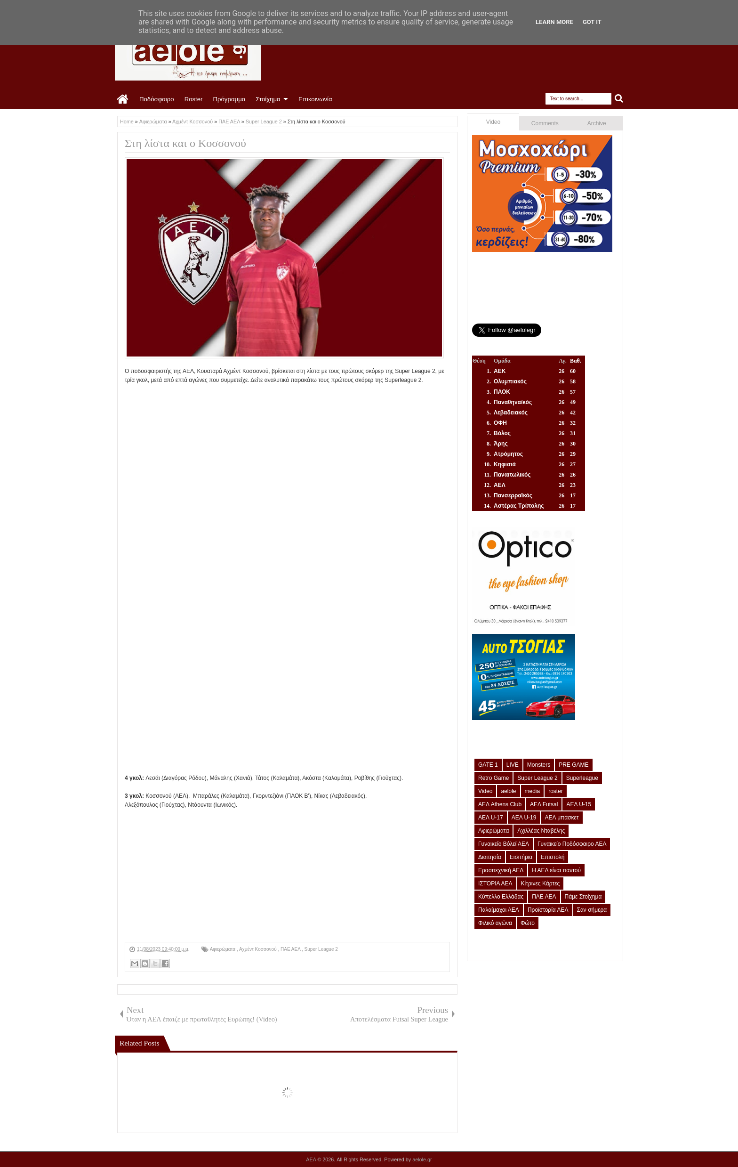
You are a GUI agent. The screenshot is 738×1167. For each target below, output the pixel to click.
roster (555, 791)
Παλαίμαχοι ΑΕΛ (498, 910)
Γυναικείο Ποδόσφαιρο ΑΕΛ (571, 844)
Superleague (582, 778)
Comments (545, 123)
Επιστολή (552, 857)
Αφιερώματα (223, 949)
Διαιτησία (489, 857)
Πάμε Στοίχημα (583, 896)
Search (619, 98)
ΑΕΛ (311, 1159)
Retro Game (493, 778)
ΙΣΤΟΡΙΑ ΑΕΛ (495, 883)
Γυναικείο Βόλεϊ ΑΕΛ (503, 844)
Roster (193, 99)
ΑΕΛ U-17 (490, 817)
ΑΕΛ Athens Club (499, 804)
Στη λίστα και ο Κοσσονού (185, 143)
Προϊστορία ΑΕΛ (548, 910)
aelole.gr (422, 1159)
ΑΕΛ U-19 (524, 817)
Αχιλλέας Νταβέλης (541, 830)
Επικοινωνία (315, 99)
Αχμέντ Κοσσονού (258, 949)
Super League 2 (321, 949)
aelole (508, 791)
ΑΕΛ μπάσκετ (561, 817)
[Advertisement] (287, 876)
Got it (592, 21)
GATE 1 (488, 765)
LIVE (512, 765)
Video (493, 122)
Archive (596, 123)
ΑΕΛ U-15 (578, 804)
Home (123, 99)
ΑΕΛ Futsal (544, 804)
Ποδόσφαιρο (156, 99)
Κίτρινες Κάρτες (540, 883)
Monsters (538, 765)
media (532, 791)
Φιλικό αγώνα (495, 923)
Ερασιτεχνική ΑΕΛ (500, 870)
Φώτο (528, 923)
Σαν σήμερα (592, 910)
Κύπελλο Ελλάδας (500, 896)
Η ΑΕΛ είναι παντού (556, 870)
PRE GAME (573, 765)
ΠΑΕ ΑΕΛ (291, 949)
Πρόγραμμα (229, 99)
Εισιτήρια (521, 857)
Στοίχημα (268, 99)
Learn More (554, 21)
